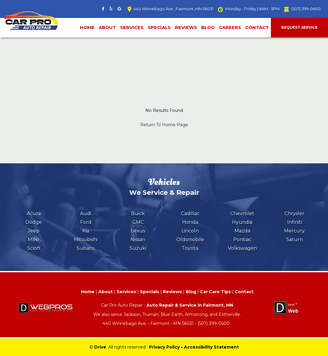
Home (87, 27)
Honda (190, 222)
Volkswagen (242, 248)
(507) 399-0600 (306, 8)
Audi (85, 213)
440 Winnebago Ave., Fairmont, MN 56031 (173, 8)
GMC (138, 222)
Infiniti (294, 222)
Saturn (294, 239)
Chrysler (294, 213)
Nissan (137, 239)
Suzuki (137, 248)
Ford (85, 222)
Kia (85, 231)
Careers (230, 27)
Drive (100, 347)
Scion (33, 248)
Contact (257, 27)
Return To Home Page (164, 124)
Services (132, 27)
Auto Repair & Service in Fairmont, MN (190, 305)
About (107, 27)
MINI (33, 239)
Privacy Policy (164, 347)
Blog (208, 27)
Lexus (138, 231)
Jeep (33, 231)
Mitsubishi (85, 239)
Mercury (294, 231)
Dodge (33, 222)
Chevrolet (242, 213)
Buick (138, 213)
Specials (159, 27)
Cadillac (190, 213)
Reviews (186, 27)
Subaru (86, 248)
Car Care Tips (215, 291)
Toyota (190, 248)
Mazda (242, 231)
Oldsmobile (190, 239)
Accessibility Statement (211, 347)
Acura (34, 213)
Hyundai (242, 222)
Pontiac (242, 239)
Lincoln (190, 231)
